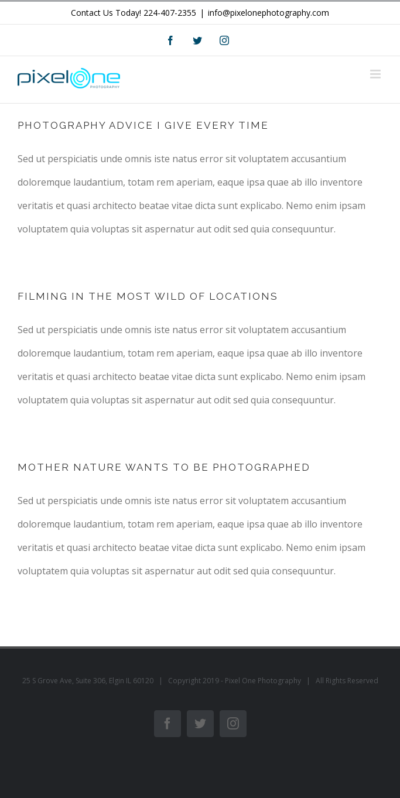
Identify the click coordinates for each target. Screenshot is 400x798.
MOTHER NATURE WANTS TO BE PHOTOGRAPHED (164, 467)
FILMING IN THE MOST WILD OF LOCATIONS (148, 296)
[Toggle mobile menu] (376, 74)
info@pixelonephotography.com (268, 12)
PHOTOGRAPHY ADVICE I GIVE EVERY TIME (143, 125)
